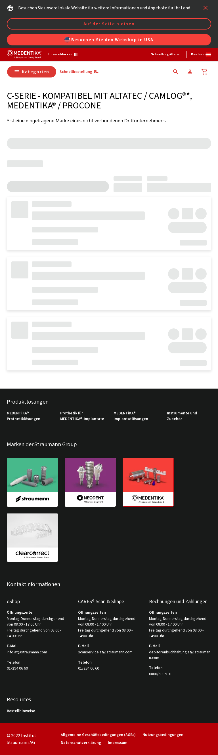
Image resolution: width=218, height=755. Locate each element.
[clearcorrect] (32, 537)
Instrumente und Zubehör (182, 416)
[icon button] (205, 8)
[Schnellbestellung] (79, 72)
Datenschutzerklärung (81, 743)
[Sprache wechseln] (201, 54)
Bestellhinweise (21, 711)
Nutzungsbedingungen (162, 735)
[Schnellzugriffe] (166, 54)
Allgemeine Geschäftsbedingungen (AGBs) (98, 735)
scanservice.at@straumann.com (105, 652)
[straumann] (32, 482)
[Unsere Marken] (63, 54)
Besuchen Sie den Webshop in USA (109, 40)
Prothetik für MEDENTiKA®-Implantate (82, 416)
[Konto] (190, 71)
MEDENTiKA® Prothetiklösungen (23, 416)
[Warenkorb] (204, 71)
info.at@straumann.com (27, 652)
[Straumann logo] (24, 54)
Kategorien (31, 72)
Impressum (117, 743)
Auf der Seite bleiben (109, 24)
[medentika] (148, 482)
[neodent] (90, 482)
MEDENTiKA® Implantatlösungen (131, 416)
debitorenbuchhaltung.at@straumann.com (179, 655)
